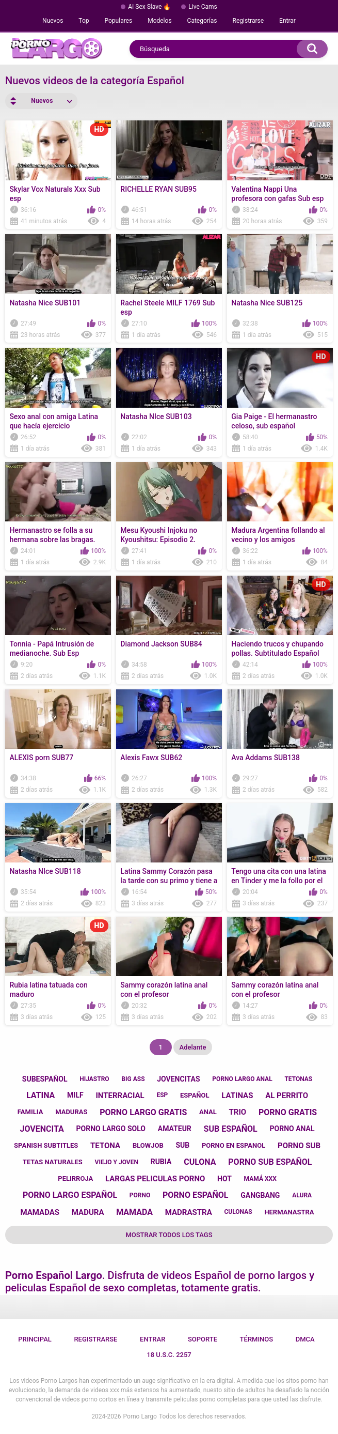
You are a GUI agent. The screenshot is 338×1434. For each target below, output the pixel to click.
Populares (119, 20)
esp (162, 1095)
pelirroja (75, 1178)
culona (200, 1162)
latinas (237, 1095)
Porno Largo (140, 1416)
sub (182, 1145)
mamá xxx (260, 1178)
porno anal (292, 1128)
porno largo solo (111, 1128)
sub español (230, 1129)
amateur (174, 1128)
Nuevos (52, 20)
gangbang (260, 1195)
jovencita (42, 1129)
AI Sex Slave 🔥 (149, 6)
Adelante (193, 1047)
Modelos (159, 20)
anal (208, 1112)
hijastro (94, 1079)
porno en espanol (233, 1145)
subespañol (45, 1079)
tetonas (298, 1079)
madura (88, 1212)
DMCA (305, 1339)
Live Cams (202, 6)
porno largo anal (242, 1079)
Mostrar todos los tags (168, 1235)
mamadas (39, 1212)
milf (75, 1095)
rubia (161, 1162)
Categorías (202, 20)
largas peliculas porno (155, 1178)
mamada (134, 1212)
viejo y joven (116, 1162)
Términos (256, 1339)
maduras (71, 1112)
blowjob (148, 1145)
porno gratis (288, 1112)
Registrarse (248, 20)
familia (30, 1112)
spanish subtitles (46, 1145)
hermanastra (289, 1212)
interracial (119, 1095)
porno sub (299, 1145)
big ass (132, 1079)
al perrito (286, 1095)
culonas (238, 1211)
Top (83, 20)
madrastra (188, 1212)
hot (224, 1179)
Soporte (202, 1339)
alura (302, 1195)
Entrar (287, 20)
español (195, 1095)
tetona (105, 1145)
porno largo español (70, 1195)
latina (40, 1095)
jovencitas (178, 1079)
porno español (196, 1195)
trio (238, 1112)
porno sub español (270, 1162)
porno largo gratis (143, 1112)
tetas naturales (53, 1162)
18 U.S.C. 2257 (169, 1355)
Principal (35, 1339)
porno (140, 1195)
